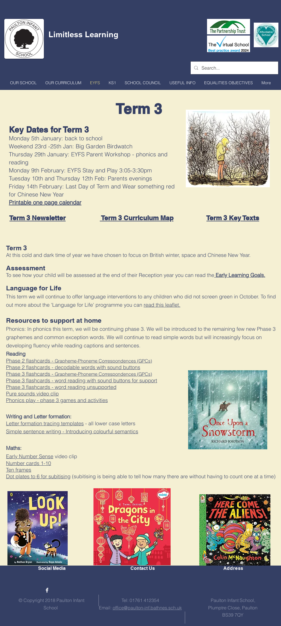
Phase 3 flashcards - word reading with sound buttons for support (81, 380)
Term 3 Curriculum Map (136, 218)
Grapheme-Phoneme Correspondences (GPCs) (103, 374)
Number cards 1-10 (28, 463)
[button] (23, 82)
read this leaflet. (162, 305)
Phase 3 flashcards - (30, 374)
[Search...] (234, 68)
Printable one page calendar (45, 202)
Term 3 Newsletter (37, 218)
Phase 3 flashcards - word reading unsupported (61, 387)
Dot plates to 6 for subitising (38, 476)
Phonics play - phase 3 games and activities (57, 400)
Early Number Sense (29, 456)
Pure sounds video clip (32, 393)
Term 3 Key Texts (232, 218)
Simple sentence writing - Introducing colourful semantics (72, 431)
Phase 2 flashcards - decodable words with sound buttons (73, 367)
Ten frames (18, 469)
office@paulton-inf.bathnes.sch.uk (147, 608)
